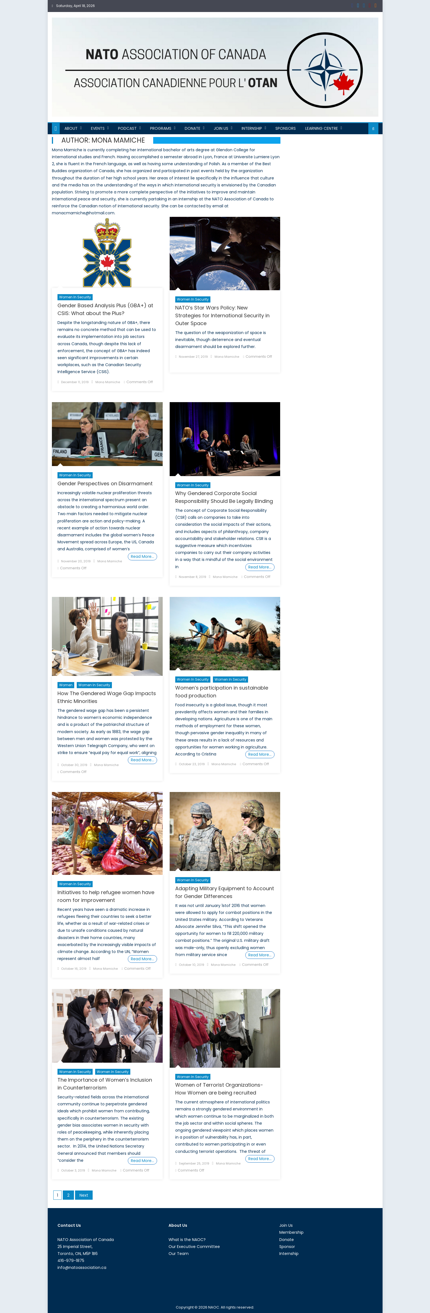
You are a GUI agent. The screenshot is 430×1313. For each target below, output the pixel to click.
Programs (160, 128)
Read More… (142, 556)
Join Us (221, 128)
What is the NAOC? (187, 1239)
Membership (291, 1232)
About (71, 128)
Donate (192, 128)
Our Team (179, 1253)
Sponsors (285, 128)
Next (84, 1195)
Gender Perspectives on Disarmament (105, 483)
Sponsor (287, 1246)
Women (66, 685)
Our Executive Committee (194, 1246)
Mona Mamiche (107, 382)
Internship (252, 128)
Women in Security (75, 297)
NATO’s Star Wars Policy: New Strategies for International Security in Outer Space (222, 315)
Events (98, 128)
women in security (230, 679)
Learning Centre (321, 128)
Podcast (127, 128)
